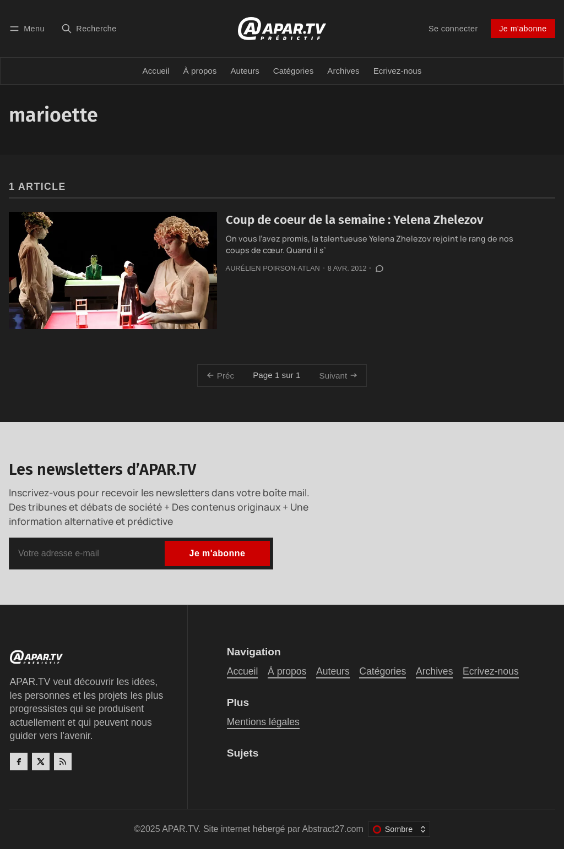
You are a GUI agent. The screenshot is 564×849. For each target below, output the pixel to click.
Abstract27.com (333, 829)
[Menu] (28, 28)
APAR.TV (180, 829)
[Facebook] (19, 761)
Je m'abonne (522, 28)
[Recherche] (89, 28)
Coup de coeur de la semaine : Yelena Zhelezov (354, 219)
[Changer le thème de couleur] (399, 829)
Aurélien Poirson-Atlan (273, 268)
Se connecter (453, 28)
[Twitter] (41, 761)
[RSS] (63, 761)
